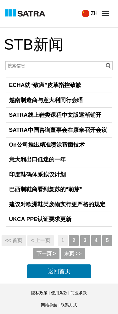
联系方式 (69, 305)
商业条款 (78, 292)
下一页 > (46, 253)
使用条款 (59, 292)
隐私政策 (39, 292)
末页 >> (72, 253)
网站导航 (49, 305)
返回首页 (59, 271)
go (108, 66)
